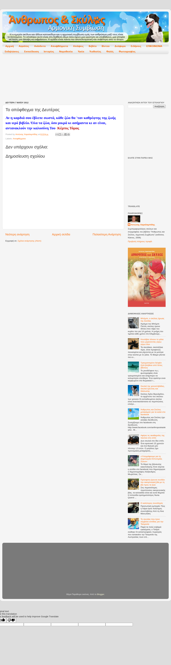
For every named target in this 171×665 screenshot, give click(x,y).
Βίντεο (106, 46)
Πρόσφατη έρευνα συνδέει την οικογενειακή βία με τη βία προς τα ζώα (152, 482)
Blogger (100, 594)
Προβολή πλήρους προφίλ (140, 241)
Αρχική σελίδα (61, 234)
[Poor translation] (11, 620)
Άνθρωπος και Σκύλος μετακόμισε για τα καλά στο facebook (152, 412)
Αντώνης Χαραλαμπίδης (143, 225)
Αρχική (9, 46)
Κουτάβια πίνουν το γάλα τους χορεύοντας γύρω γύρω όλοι (151, 341)
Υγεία (81, 51)
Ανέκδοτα (40, 46)
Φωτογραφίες (127, 51)
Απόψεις (78, 46)
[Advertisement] (54, 78)
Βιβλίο (93, 46)
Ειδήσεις (136, 46)
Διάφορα (120, 46)
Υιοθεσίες (95, 51)
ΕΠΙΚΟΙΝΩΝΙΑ (154, 46)
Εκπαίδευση (31, 51)
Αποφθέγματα (59, 46)
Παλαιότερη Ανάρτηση (107, 234)
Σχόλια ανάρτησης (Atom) (29, 241)
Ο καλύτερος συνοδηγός (151, 503)
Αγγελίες (24, 46)
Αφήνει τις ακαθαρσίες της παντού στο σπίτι (152, 436)
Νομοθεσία (66, 51)
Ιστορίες (49, 51)
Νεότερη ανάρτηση (17, 234)
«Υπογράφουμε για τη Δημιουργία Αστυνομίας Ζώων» (151, 458)
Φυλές (110, 51)
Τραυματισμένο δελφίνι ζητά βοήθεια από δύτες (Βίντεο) (151, 365)
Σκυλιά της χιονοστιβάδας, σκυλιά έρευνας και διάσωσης (152, 388)
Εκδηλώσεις (12, 51)
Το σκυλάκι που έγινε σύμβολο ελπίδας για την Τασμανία (151, 521)
